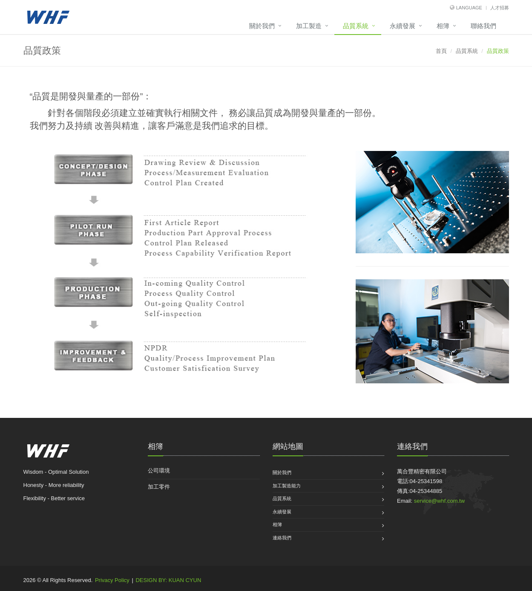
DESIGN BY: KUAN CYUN (168, 580)
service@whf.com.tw (439, 501)
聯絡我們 (483, 25)
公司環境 (159, 470)
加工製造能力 (287, 485)
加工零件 (159, 487)
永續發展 (402, 25)
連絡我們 (282, 537)
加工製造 (309, 25)
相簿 (443, 25)
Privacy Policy (112, 580)
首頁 (441, 51)
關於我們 (262, 25)
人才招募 (499, 7)
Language (469, 7)
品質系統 (355, 25)
